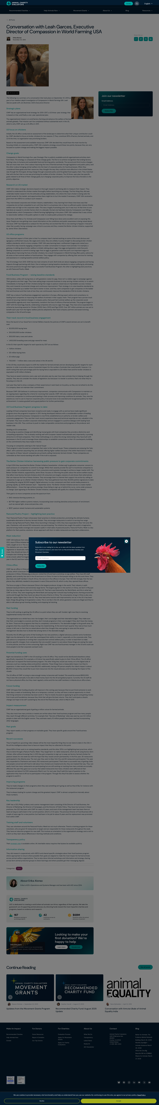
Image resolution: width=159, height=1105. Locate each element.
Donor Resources (37, 1035)
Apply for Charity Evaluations (63, 1044)
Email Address (107, 101)
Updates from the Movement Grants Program (28, 1009)
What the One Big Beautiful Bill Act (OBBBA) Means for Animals (143, 1053)
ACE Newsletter (89, 1047)
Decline (86, 1101)
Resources (146, 11)
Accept (74, 1101)
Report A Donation (38, 1038)
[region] (79, 1099)
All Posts (11, 20)
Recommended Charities (15, 11)
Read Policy (141, 1095)
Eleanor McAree (17, 1004)
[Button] (137, 3)
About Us (105, 11)
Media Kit (87, 1044)
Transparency (88, 1038)
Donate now (76, 947)
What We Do (88, 1035)
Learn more (61, 947)
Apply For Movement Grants (65, 1039)
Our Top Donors (37, 1041)
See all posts (145, 967)
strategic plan (16, 844)
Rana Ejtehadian (115, 1004)
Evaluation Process (64, 1035)
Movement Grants (78, 11)
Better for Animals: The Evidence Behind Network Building (143, 1037)
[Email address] (125, 105)
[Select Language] (148, 3)
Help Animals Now (48, 11)
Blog (126, 11)
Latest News (88, 1041)
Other (19, 869)
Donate (127, 4)
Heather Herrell (66, 1004)
